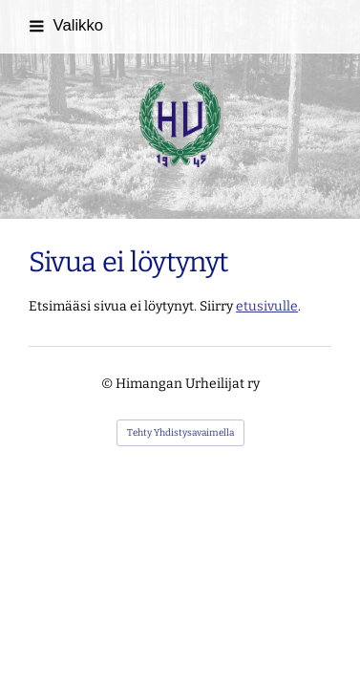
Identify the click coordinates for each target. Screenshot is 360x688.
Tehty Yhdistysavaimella (180, 433)
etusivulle (267, 306)
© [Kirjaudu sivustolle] (108, 384)
